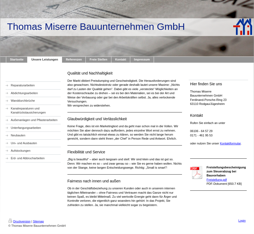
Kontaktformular (230, 143)
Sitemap (38, 221)
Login (242, 220)
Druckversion (19, 221)
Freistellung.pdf (217, 179)
